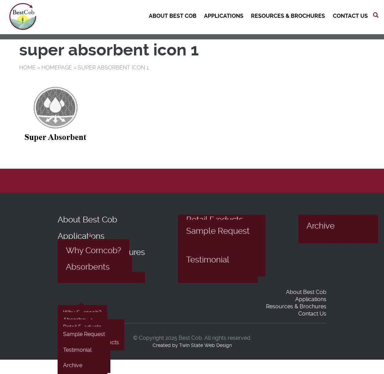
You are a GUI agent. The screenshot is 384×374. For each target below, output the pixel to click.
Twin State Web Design (205, 345)
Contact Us (350, 16)
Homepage (56, 67)
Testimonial (207, 260)
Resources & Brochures (288, 16)
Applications (223, 16)
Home (27, 67)
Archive (321, 226)
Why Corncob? (93, 250)
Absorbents (88, 267)
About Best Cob (172, 16)
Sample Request (218, 231)
